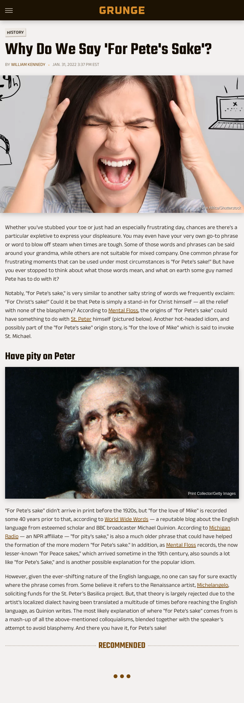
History (15, 32)
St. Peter (81, 319)
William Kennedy (28, 64)
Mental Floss (123, 310)
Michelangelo (212, 585)
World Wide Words (126, 519)
